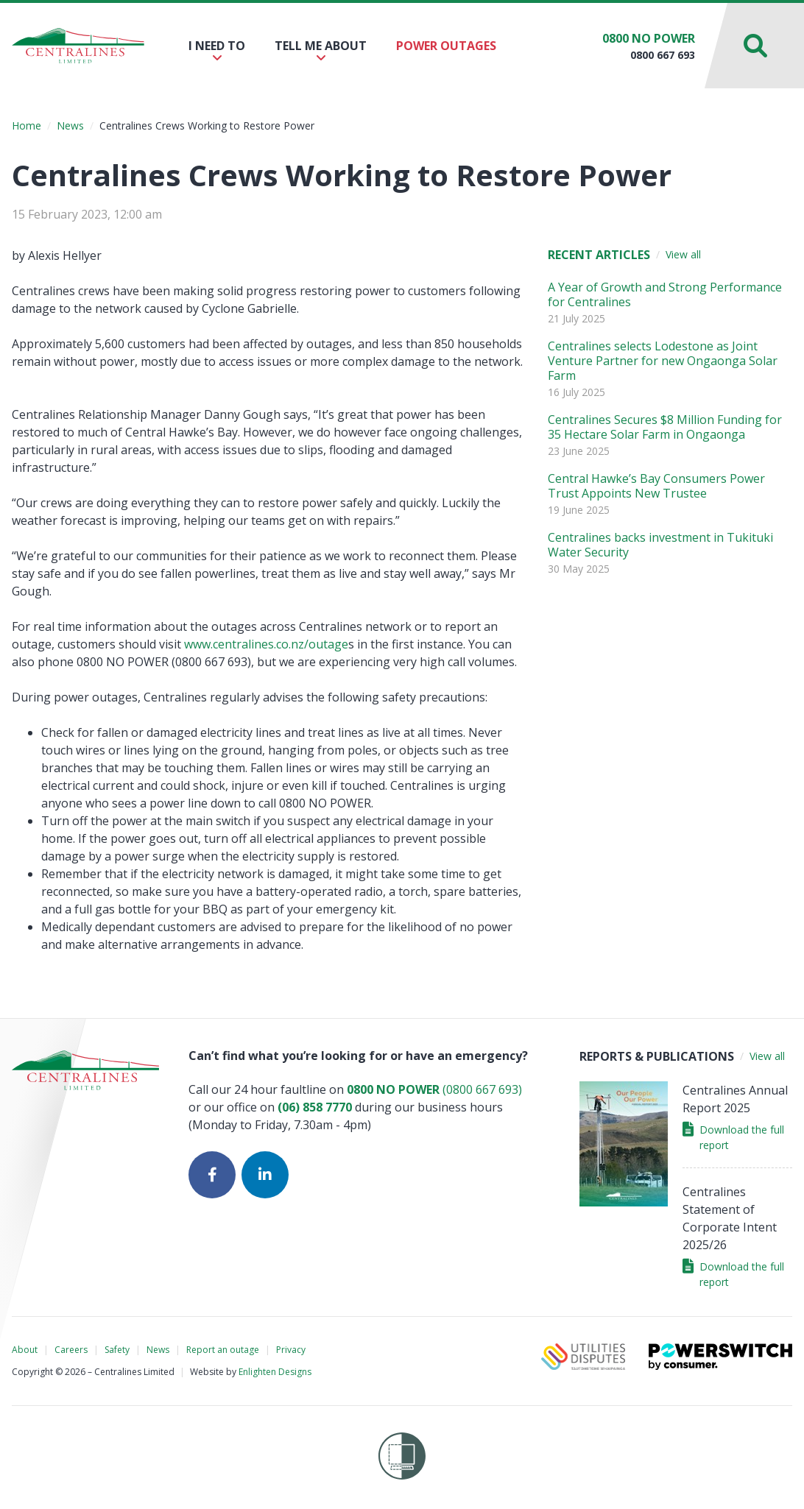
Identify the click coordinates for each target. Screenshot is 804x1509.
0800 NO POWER (648, 38)
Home (26, 125)
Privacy (291, 1349)
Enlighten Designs (275, 1371)
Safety (117, 1349)
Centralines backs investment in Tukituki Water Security (660, 544)
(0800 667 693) (434, 1089)
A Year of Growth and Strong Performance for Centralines (665, 294)
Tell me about (321, 50)
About (25, 1349)
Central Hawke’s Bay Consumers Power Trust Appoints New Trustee (656, 485)
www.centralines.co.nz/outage (266, 644)
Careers (71, 1349)
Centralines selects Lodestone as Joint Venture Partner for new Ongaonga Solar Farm (662, 361)
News (70, 125)
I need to (216, 50)
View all (683, 254)
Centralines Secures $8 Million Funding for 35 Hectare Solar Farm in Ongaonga (665, 426)
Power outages (446, 46)
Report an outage (222, 1349)
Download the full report (733, 1137)
